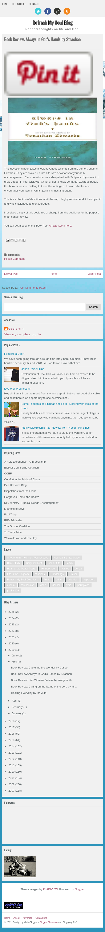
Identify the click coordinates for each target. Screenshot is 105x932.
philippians (83, 585)
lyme (68, 585)
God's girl (16, 328)
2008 (11, 784)
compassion (27, 585)
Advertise (27, 918)
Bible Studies (18, 4)
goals (43, 585)
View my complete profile (22, 334)
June (15, 655)
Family (69, 563)
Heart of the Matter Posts (21, 568)
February (18, 707)
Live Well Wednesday (17, 388)
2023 (11, 624)
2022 (11, 630)
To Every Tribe (13, 532)
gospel (56, 585)
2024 (11, 618)
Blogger (79, 889)
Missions (40, 574)
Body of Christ (34, 563)
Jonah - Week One (32, 369)
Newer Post (11, 273)
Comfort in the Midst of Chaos (22, 479)
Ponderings (57, 574)
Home (5, 4)
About (16, 918)
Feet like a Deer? (14, 353)
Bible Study (13, 563)
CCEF (8, 473)
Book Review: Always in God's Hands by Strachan (41, 673)
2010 (11, 771)
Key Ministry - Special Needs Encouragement (31, 502)
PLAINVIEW (50, 889)
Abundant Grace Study (67, 557)
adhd (59, 579)
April (15, 700)
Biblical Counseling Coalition (21, 467)
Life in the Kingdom (18, 574)
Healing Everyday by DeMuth (28, 692)
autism (11, 585)
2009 (11, 778)
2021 (11, 637)
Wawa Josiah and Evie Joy (20, 538)
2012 (11, 759)
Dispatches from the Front (20, 491)
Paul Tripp (10, 514)
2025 (11, 611)
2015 (11, 740)
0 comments (94, 46)
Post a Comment (14, 258)
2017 (11, 727)
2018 (11, 721)
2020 (11, 643)
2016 (11, 733)
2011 (11, 765)
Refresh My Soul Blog (53, 22)
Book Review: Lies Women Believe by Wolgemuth (41, 680)
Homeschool (48, 568)
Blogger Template (49, 922)
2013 (11, 752)
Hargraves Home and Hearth (21, 497)
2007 (11, 790)
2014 (11, 746)
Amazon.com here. (60, 225)
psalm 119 (13, 590)
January (17, 713)
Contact (34, 4)
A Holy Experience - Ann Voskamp (25, 461)
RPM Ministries (13, 520)
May (15, 661)
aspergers (89, 579)
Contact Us (41, 918)
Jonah (78, 568)
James (65, 568)
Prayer (73, 574)
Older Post (94, 273)
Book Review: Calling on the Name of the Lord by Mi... (44, 686)
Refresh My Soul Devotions (22, 579)
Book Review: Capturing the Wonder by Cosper (39, 667)
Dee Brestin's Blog (15, 485)
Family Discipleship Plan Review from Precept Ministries (55, 427)
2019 (11, 649)
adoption (72, 579)
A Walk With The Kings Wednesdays (27, 557)
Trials (47, 579)
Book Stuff (54, 563)
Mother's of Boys (14, 508)
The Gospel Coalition (17, 526)
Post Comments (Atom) (33, 287)
